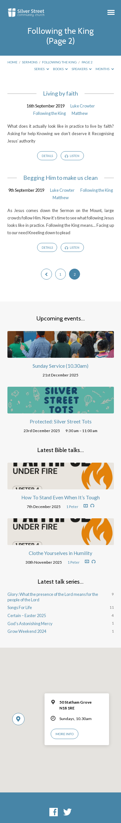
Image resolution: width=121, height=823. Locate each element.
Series (41, 69)
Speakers (82, 69)
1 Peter (72, 506)
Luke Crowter (82, 105)
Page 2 (87, 62)
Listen (72, 156)
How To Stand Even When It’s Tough (60, 497)
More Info (64, 734)
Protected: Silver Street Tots (61, 421)
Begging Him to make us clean (60, 177)
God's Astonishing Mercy (30, 623)
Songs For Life (19, 607)
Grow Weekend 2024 (26, 631)
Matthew (80, 113)
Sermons (29, 62)
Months (105, 69)
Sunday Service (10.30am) (60, 366)
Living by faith (60, 93)
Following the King (59, 62)
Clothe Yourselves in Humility (60, 553)
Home (12, 62)
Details (47, 156)
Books (60, 69)
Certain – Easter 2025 (26, 615)
